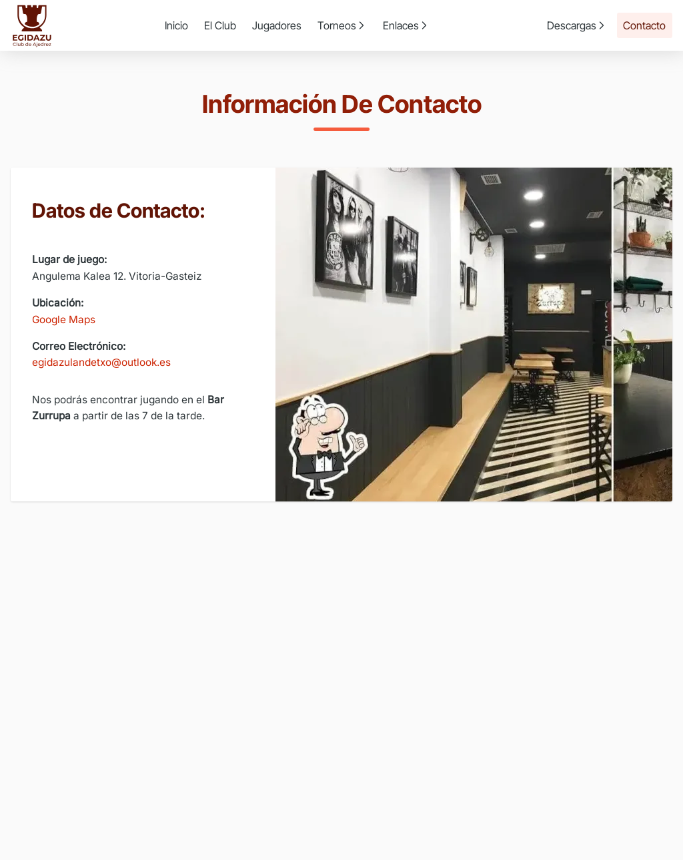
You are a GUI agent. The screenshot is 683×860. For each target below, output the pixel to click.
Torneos (342, 25)
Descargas (577, 25)
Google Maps (63, 319)
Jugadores (276, 25)
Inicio (176, 25)
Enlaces (406, 25)
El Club (220, 25)
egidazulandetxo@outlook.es (101, 362)
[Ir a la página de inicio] (32, 25)
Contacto (644, 25)
